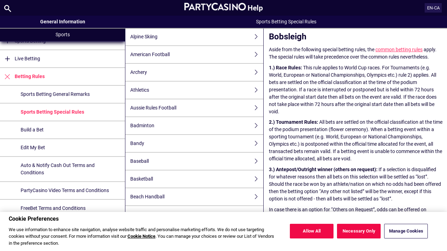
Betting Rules (22, 76)
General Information (62, 21)
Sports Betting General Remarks (55, 94)
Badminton (196, 125)
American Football (196, 54)
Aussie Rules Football (196, 107)
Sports (63, 34)
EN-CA (433, 7)
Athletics (196, 90)
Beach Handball (196, 196)
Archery (196, 72)
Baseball (196, 161)
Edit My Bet (33, 147)
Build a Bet (32, 129)
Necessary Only (359, 231)
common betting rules (399, 49)
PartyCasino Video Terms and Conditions (65, 190)
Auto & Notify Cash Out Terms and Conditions (58, 168)
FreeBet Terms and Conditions (53, 208)
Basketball (196, 179)
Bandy (196, 143)
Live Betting (20, 58)
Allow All (312, 231)
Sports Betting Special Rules (52, 112)
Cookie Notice (141, 236)
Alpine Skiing (196, 36)
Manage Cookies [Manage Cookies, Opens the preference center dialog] (406, 231)
